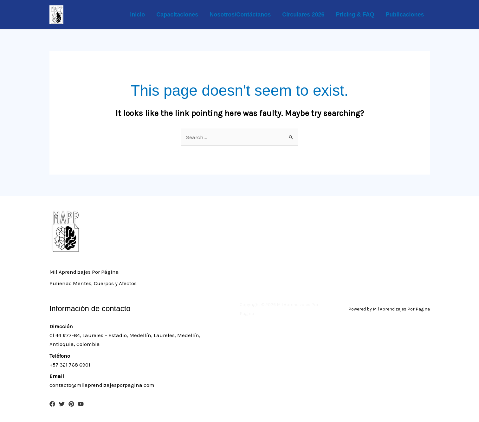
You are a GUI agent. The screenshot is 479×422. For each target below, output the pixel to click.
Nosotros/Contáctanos (240, 14)
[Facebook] (52, 404)
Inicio (137, 14)
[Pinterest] (71, 404)
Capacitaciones (177, 14)
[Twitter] (62, 404)
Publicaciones (404, 14)
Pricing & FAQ (355, 14)
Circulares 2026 (303, 14)
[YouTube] (81, 404)
